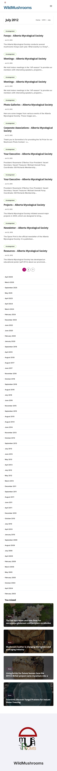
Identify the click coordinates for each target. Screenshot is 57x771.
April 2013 (8, 465)
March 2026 (9, 282)
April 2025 (9, 298)
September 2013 (11, 443)
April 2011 (8, 508)
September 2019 (11, 347)
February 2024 (10, 314)
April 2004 (9, 588)
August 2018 (9, 357)
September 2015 (11, 411)
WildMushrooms (18, 7)
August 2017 (9, 363)
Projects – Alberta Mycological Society (24, 204)
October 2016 (10, 379)
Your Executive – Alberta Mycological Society (28, 153)
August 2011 (9, 497)
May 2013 (8, 459)
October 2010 (10, 518)
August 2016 (9, 390)
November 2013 (11, 433)
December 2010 (11, 513)
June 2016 (9, 400)
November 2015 (11, 406)
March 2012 (9, 481)
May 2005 (9, 572)
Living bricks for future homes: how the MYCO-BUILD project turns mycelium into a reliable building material (27, 676)
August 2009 (10, 545)
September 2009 (11, 540)
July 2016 (8, 395)
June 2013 (9, 454)
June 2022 (9, 325)
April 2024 (9, 304)
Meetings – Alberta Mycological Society (25, 58)
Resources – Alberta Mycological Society (25, 250)
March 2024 (9, 309)
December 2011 (10, 486)
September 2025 (11, 288)
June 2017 (9, 368)
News (9, 616)
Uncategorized (10, 31)
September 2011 (11, 492)
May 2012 (8, 475)
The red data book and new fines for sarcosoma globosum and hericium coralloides (28, 622)
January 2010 (10, 535)
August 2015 (9, 416)
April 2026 (9, 277)
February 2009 (10, 561)
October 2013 (10, 438)
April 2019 (8, 352)
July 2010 (8, 524)
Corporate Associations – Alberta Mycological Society (28, 129)
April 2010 (9, 529)
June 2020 (9, 331)
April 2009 (9, 556)
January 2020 (10, 341)
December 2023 (11, 320)
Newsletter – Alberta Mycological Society (26, 227)
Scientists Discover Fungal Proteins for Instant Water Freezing (28, 701)
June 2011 (8, 502)
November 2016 (11, 373)
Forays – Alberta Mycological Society (23, 35)
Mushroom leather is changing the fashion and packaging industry (28, 648)
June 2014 (9, 427)
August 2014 (10, 422)
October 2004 (10, 583)
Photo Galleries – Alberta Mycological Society (28, 104)
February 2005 (10, 577)
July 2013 (8, 449)
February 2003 (10, 594)
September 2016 (11, 384)
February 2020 (10, 336)
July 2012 (8, 470)
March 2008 (9, 567)
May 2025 (8, 293)
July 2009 (8, 551)
